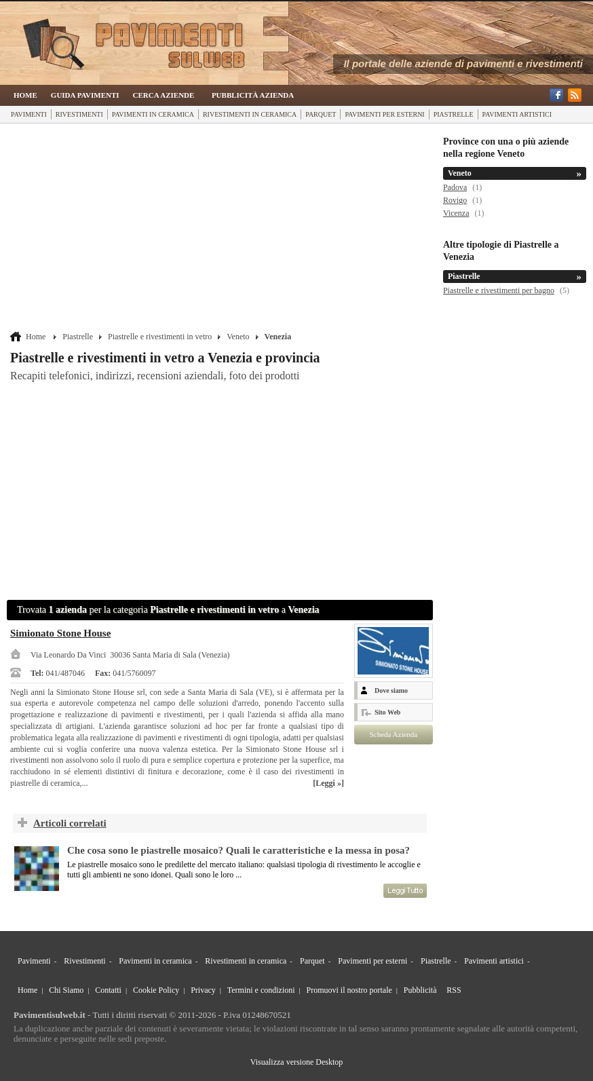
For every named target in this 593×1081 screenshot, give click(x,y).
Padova (455, 187)
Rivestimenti (79, 114)
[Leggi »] (328, 783)
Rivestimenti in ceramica (249, 114)
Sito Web (387, 712)
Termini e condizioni (261, 990)
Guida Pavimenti (85, 95)
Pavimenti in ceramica (153, 114)
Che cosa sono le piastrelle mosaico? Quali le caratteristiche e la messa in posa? (238, 850)
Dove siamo (391, 690)
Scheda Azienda (394, 734)
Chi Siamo (66, 990)
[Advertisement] (221, 229)
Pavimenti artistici (517, 114)
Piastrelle (454, 114)
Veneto (238, 336)
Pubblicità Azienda (253, 95)
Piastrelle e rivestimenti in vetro (160, 336)
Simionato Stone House (60, 633)
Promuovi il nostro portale (349, 990)
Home (25, 95)
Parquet (320, 114)
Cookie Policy (156, 990)
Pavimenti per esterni (384, 114)
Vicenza (456, 213)
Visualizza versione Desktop (296, 1062)
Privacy (203, 990)
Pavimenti (29, 114)
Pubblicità (420, 990)
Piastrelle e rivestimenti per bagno (498, 290)
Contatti (108, 990)
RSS (453, 990)
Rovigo (455, 200)
